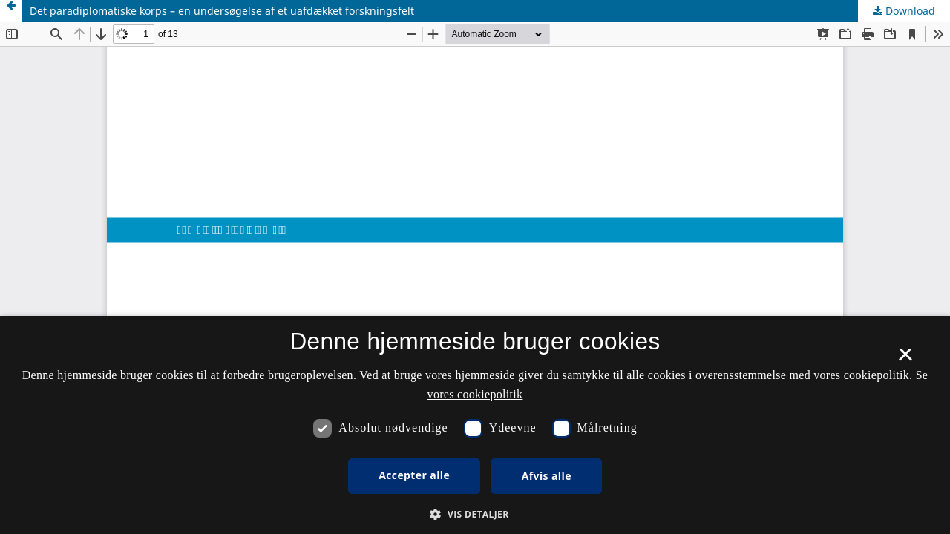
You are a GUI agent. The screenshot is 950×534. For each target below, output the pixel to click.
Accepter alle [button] (414, 475)
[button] (474, 514)
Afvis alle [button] (546, 476)
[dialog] (475, 425)
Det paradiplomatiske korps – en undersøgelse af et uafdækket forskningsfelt (222, 11)
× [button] (905, 359)
